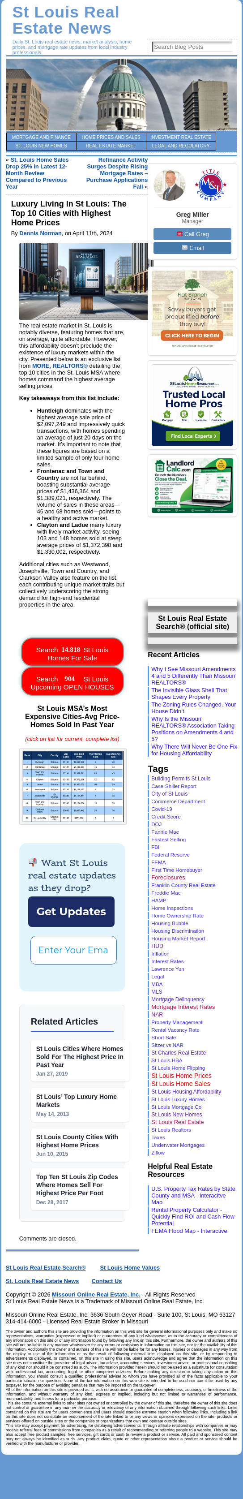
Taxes (158, 1137)
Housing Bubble (169, 923)
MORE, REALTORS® (60, 365)
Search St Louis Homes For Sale (72, 652)
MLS (156, 992)
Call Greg (193, 234)
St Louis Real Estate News (66, 20)
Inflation (160, 953)
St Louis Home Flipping (178, 1068)
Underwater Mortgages (178, 1145)
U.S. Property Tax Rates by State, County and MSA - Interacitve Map (194, 1195)
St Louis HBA (166, 1060)
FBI (155, 847)
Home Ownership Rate (177, 915)
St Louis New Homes (176, 1114)
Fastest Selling (168, 839)
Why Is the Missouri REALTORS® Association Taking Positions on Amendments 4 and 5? (192, 728)
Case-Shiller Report (173, 786)
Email (193, 248)
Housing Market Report (178, 938)
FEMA (158, 862)
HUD (157, 946)
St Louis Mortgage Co (176, 1107)
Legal (157, 976)
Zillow (158, 1152)
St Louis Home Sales (180, 1083)
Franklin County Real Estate (183, 885)
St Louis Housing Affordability (186, 1092)
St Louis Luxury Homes (178, 1099)
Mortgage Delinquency (178, 999)
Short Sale (163, 1037)
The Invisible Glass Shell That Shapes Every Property (189, 693)
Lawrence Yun (167, 969)
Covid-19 (161, 809)
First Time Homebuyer (176, 870)
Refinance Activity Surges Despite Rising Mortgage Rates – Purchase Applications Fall (117, 173)
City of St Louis (169, 794)
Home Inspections (172, 908)
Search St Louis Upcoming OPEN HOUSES (72, 681)
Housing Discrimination (177, 931)
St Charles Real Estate (178, 1053)
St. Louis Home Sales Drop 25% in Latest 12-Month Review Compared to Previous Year (37, 173)
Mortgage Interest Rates (183, 1007)
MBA (156, 984)
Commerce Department (178, 801)
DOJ (156, 824)
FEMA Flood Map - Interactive (189, 1231)
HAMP (158, 900)
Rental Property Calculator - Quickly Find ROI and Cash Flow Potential (192, 1216)
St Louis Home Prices (181, 1075)
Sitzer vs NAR (167, 1045)
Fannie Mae (165, 832)
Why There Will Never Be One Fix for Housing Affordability (194, 750)
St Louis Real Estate (177, 1122)
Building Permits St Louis (180, 778)
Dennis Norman (40, 233)
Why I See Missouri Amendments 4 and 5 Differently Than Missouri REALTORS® (193, 676)
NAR (157, 1015)
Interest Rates (167, 961)
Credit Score (165, 816)
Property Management (176, 1022)
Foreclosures (168, 877)
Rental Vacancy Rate (175, 1030)
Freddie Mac (165, 893)
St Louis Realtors (171, 1130)
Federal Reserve (170, 854)
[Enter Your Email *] (73, 950)
